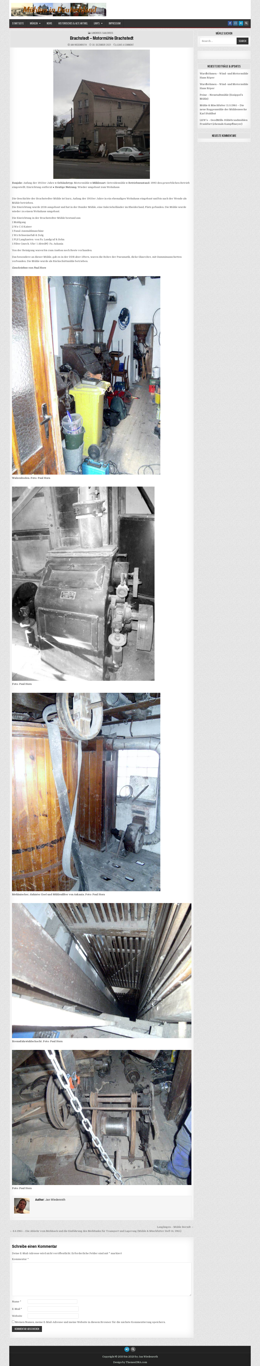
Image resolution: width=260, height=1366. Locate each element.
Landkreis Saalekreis (102, 33)
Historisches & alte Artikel (73, 23)
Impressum (115, 23)
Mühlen (34, 23)
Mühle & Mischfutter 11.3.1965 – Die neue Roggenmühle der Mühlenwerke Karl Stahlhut (223, 109)
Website (17, 1315)
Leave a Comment (125, 45)
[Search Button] (246, 23)
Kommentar (20, 1259)
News (49, 23)
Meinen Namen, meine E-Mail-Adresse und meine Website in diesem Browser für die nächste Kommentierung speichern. (90, 1322)
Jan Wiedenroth (79, 45)
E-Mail (17, 1308)
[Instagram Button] (235, 23)
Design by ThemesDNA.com (130, 1362)
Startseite (18, 23)
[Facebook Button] (230, 23)
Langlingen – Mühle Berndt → (175, 1227)
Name (16, 1301)
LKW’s (97, 23)
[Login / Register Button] (241, 23)
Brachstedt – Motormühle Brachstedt (101, 38)
